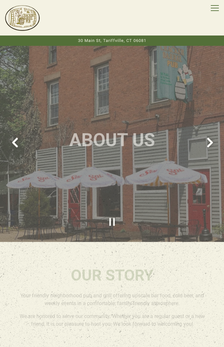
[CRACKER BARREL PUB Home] (22, 18)
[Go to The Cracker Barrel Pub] (112, 40)
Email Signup (112, 339)
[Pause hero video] (112, 214)
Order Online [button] (112, 323)
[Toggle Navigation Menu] (215, 8)
